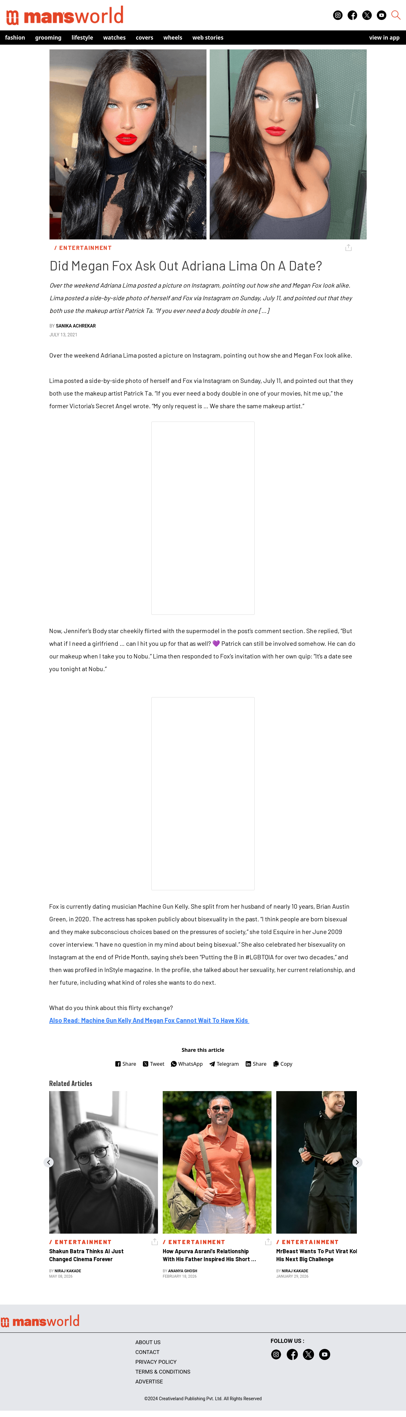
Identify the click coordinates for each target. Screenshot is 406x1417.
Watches (114, 37)
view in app (384, 37)
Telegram (224, 1063)
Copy (282, 1063)
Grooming (48, 37)
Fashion (15, 37)
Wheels (172, 37)
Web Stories (208, 37)
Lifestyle (82, 37)
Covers (144, 37)
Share (125, 1063)
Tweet (153, 1063)
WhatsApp (187, 1063)
